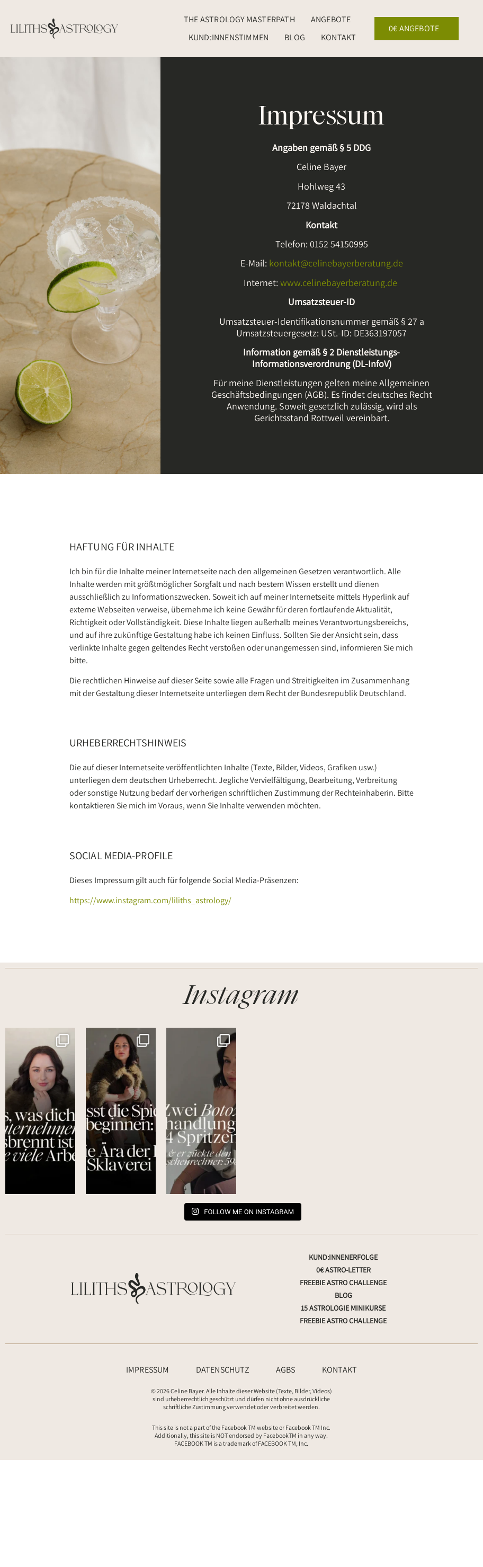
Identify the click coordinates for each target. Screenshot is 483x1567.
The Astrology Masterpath (239, 19)
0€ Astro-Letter (343, 1270)
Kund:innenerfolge (343, 1257)
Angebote (333, 19)
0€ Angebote (416, 28)
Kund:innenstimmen (229, 37)
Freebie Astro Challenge (343, 1282)
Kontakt (338, 37)
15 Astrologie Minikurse (343, 1308)
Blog (294, 37)
